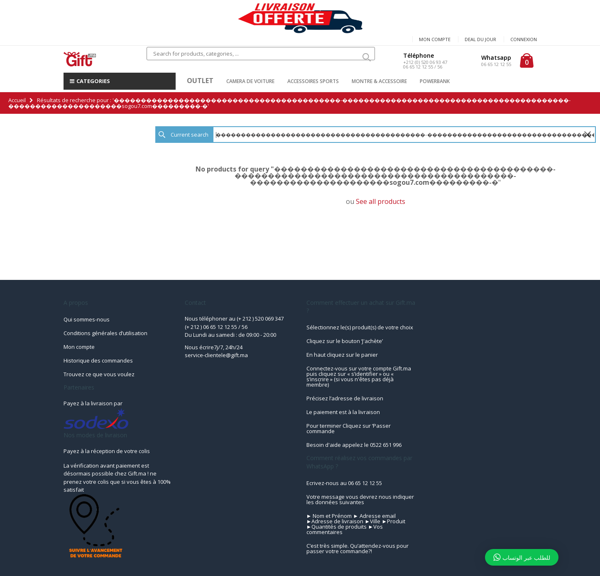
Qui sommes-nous (87, 319)
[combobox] (261, 53)
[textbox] (404, 134)
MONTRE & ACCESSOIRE (379, 81)
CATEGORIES (90, 81)
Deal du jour (480, 39)
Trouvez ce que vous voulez (99, 374)
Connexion (523, 39)
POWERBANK (435, 81)
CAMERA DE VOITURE (250, 81)
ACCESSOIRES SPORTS (313, 81)
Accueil (17, 100)
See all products (380, 201)
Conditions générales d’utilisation (105, 333)
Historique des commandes (98, 360)
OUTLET (200, 80)
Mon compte (435, 39)
